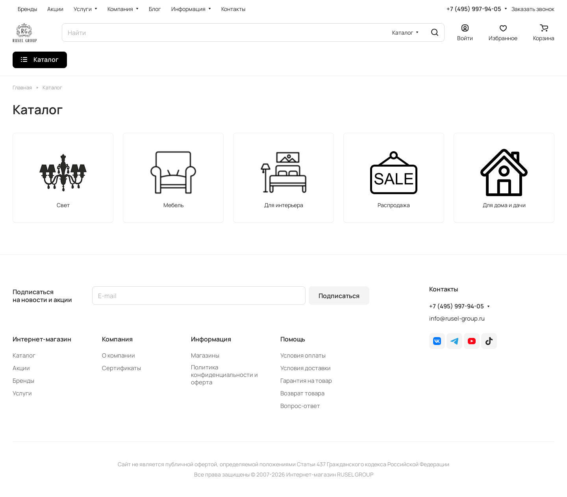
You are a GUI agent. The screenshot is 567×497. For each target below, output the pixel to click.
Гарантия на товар (306, 380)
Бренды (23, 380)
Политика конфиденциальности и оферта (224, 374)
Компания (117, 339)
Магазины (205, 355)
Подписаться (339, 295)
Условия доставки (305, 368)
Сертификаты (121, 368)
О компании (118, 355)
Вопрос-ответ (300, 406)
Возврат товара (302, 393)
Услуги (22, 393)
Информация (211, 339)
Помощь (292, 339)
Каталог (24, 355)
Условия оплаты (303, 355)
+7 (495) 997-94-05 (474, 9)
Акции (21, 368)
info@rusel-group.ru (457, 318)
